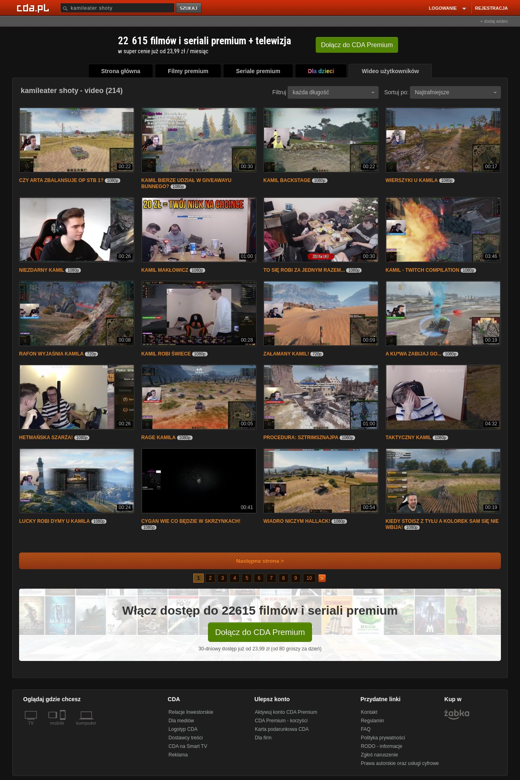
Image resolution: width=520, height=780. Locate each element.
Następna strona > (254, 561)
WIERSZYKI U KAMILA (412, 180)
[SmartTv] (64, 728)
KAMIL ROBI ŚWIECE (166, 354)
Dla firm (263, 738)
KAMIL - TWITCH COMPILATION (422, 270)
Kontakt (369, 712)
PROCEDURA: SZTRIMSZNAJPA (300, 437)
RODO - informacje (381, 746)
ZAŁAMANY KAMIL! (286, 354)
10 (309, 578)
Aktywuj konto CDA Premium (286, 712)
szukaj (189, 8)
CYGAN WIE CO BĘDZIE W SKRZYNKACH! (190, 521)
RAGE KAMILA (158, 437)
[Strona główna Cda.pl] (34, 7)
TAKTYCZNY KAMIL (408, 437)
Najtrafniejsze (456, 92)
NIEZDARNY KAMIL (41, 270)
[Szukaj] (117, 8)
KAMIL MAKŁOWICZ (164, 270)
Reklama (178, 755)
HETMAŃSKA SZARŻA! (46, 437)
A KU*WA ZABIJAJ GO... (414, 354)
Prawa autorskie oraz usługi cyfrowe (400, 763)
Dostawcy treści (186, 738)
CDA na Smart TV (188, 746)
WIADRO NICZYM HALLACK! (296, 521)
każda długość (333, 92)
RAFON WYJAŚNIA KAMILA (51, 354)
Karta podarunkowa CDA (282, 729)
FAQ (365, 729)
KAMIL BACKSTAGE (286, 180)
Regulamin (372, 721)
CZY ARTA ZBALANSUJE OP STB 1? (61, 180)
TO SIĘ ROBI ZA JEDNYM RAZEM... (304, 270)
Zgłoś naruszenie (379, 755)
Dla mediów (181, 721)
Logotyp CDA (183, 729)
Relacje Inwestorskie (191, 712)
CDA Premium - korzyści (281, 721)
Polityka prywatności (383, 738)
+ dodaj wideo (494, 21)
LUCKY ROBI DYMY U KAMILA (54, 521)
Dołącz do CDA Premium (260, 632)
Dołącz (357, 44)
